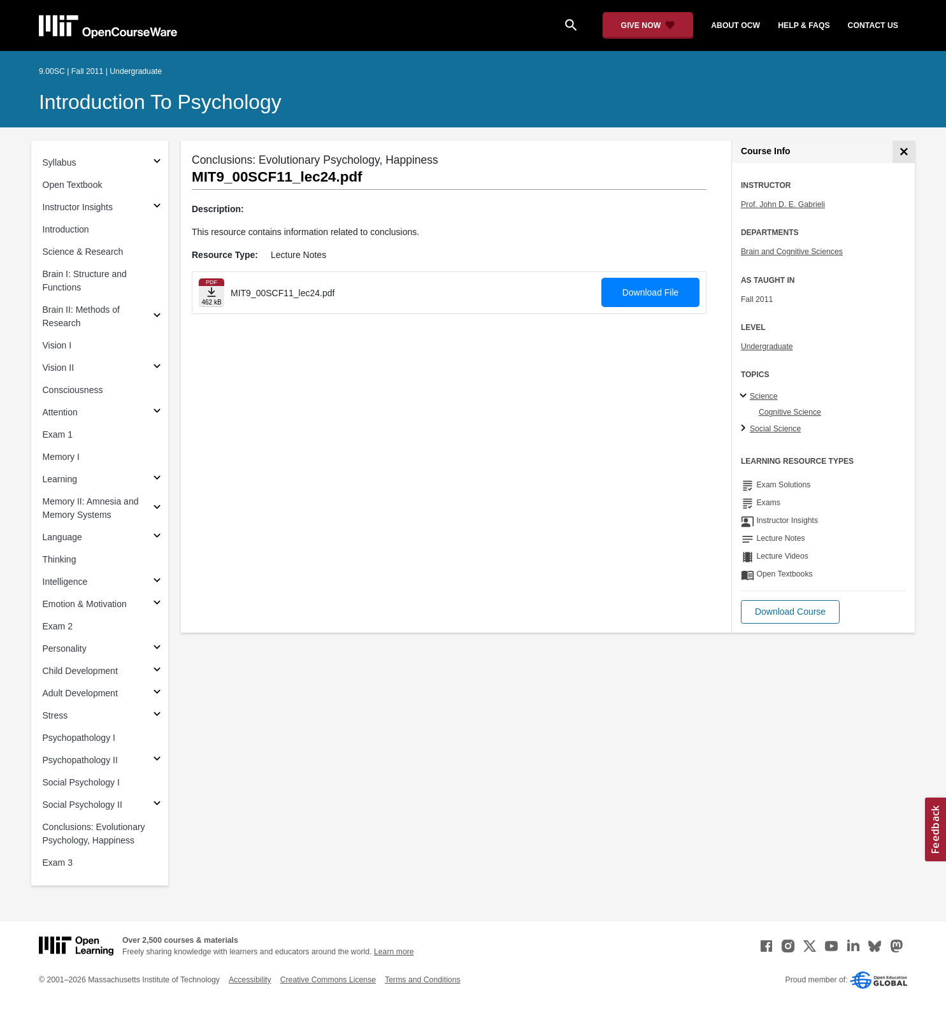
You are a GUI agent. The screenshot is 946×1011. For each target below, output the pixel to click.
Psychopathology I (79, 738)
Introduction (66, 229)
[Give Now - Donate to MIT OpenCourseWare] (648, 25)
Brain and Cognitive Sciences (792, 251)
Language (62, 537)
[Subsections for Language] (157, 537)
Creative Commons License (328, 979)
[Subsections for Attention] (157, 412)
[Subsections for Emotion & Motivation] (157, 604)
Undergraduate (767, 346)
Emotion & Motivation (85, 604)
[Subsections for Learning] (157, 479)
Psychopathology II (80, 760)
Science (764, 396)
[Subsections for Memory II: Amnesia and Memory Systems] (157, 508)
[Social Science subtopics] (745, 428)
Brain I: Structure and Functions (85, 280)
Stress (55, 715)
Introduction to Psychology (160, 101)
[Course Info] (903, 152)
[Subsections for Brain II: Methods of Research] (157, 317)
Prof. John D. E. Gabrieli (783, 204)
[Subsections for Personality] (157, 648)
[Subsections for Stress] (157, 715)
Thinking (59, 559)
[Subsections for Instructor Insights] (157, 207)
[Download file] (211, 292)
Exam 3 (58, 862)
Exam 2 (58, 626)
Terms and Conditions (422, 979)
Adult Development (80, 693)
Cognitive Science (790, 412)
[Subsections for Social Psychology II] (157, 805)
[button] (790, 612)
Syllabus (59, 162)
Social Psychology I (81, 782)
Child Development (80, 671)
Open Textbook (73, 185)
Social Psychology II (82, 804)
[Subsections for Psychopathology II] (157, 760)
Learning (60, 479)
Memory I (61, 457)
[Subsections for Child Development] (157, 671)
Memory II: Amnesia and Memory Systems (91, 508)
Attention (60, 412)
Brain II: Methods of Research (81, 316)
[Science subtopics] (745, 396)
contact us (873, 25)
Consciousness (73, 390)
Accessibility (250, 979)
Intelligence (65, 582)
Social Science (775, 428)
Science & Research (83, 252)
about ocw (735, 25)
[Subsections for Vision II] (157, 367)
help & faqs (803, 25)
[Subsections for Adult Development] (157, 693)
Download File (650, 292)
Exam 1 (58, 434)
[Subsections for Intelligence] (157, 582)
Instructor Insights (78, 207)
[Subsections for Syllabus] (157, 162)
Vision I (57, 345)
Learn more (394, 951)
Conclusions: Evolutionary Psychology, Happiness (94, 833)
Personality (65, 648)
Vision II (59, 367)
